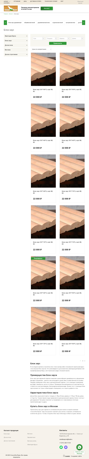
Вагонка (7, 50)
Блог (62, 1)
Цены (25, 1)
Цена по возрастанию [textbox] (39, 49)
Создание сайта (76, 456)
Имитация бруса (10, 36)
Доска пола (9, 45)
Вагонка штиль (31, 441)
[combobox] (38, 38)
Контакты (6, 3)
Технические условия (51, 1)
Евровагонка (31, 437)
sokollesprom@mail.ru (65, 439)
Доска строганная (11, 54)
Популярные (38, 258)
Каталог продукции (11, 430)
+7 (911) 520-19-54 (64, 443)
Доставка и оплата (35, 1)
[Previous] (5, 22)
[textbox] (35, 38)
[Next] (83, 22)
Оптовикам (17, 1)
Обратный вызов (80, 2)
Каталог (6, 1)
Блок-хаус (8, 40)
